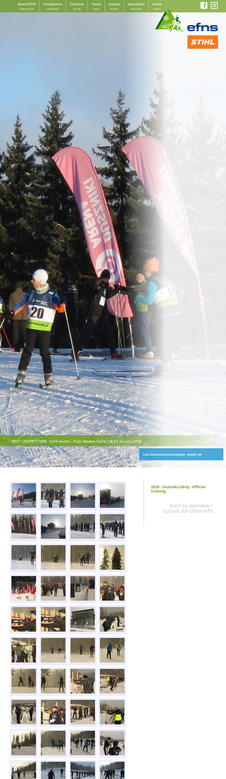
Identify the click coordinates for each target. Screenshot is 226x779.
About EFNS (27, 6)
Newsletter (136, 6)
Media (157, 6)
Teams (96, 6)
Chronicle (77, 6)
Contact (114, 6)
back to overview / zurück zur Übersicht (188, 508)
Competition (52, 6)
